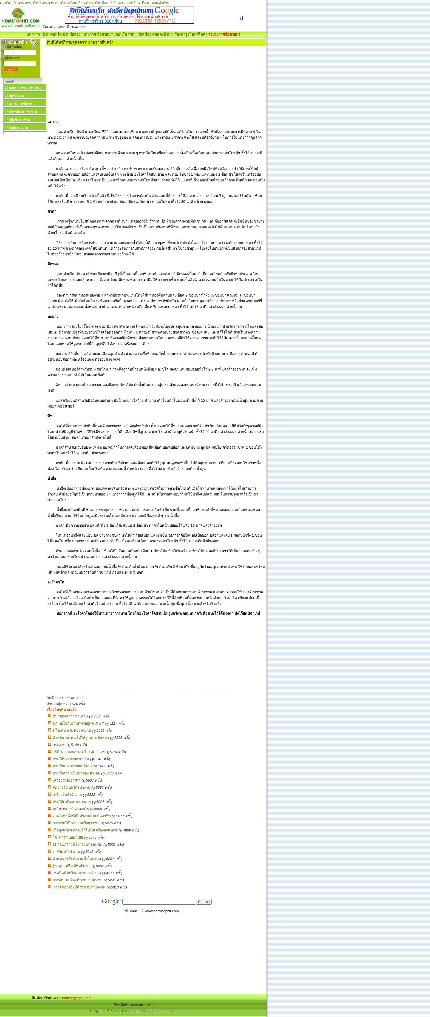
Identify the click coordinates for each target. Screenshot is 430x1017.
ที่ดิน (145, 3)
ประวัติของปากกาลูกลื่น (71, 759)
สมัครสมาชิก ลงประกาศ (25, 88)
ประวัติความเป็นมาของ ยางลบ (76, 773)
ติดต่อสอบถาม (18, 127)
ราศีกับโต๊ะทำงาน (66, 852)
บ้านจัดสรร (22, 3)
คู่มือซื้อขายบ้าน (19, 119)
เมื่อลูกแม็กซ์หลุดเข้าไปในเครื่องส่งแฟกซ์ (85, 830)
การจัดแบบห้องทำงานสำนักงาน (78, 880)
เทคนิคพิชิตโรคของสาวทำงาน (77, 873)
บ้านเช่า (119, 3)
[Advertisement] (23, 217)
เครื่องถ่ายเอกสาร (67, 780)
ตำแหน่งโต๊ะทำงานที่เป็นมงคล (77, 859)
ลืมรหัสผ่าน (16, 96)
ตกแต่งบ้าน (160, 3)
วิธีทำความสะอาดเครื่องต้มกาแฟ (78, 752)
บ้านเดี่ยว (85, 3)
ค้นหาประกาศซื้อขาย (23, 111)
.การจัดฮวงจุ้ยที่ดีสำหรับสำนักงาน (79, 887)
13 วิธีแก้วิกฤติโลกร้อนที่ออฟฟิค (78, 844)
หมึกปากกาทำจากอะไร (71, 809)
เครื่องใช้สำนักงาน (67, 795)
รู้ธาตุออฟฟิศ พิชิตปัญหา (72, 866)
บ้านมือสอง (103, 3)
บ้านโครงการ (43, 3)
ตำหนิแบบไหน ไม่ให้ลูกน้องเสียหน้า (81, 738)
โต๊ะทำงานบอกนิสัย (68, 837)
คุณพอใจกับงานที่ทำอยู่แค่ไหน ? (78, 723)
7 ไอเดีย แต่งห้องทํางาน (72, 730)
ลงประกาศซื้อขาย (20, 104)
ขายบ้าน (133, 3)
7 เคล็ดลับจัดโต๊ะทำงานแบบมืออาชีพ (82, 816)
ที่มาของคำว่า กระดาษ (70, 716)
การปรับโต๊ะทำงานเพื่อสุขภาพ (76, 823)
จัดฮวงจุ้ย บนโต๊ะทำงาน (71, 787)
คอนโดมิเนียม (66, 3)
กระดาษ (59, 745)
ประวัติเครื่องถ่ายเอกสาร (72, 802)
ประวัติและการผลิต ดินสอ (73, 766)
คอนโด (6, 3)
